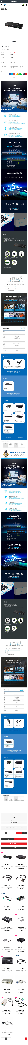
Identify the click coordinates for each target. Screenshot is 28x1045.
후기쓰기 (19, 832)
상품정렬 (14, 847)
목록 (20, 839)
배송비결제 (3, 66)
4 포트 (18, 5)
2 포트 (13, 5)
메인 (9, 5)
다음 (7, 839)
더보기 (24, 832)
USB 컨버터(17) (14, 843)
